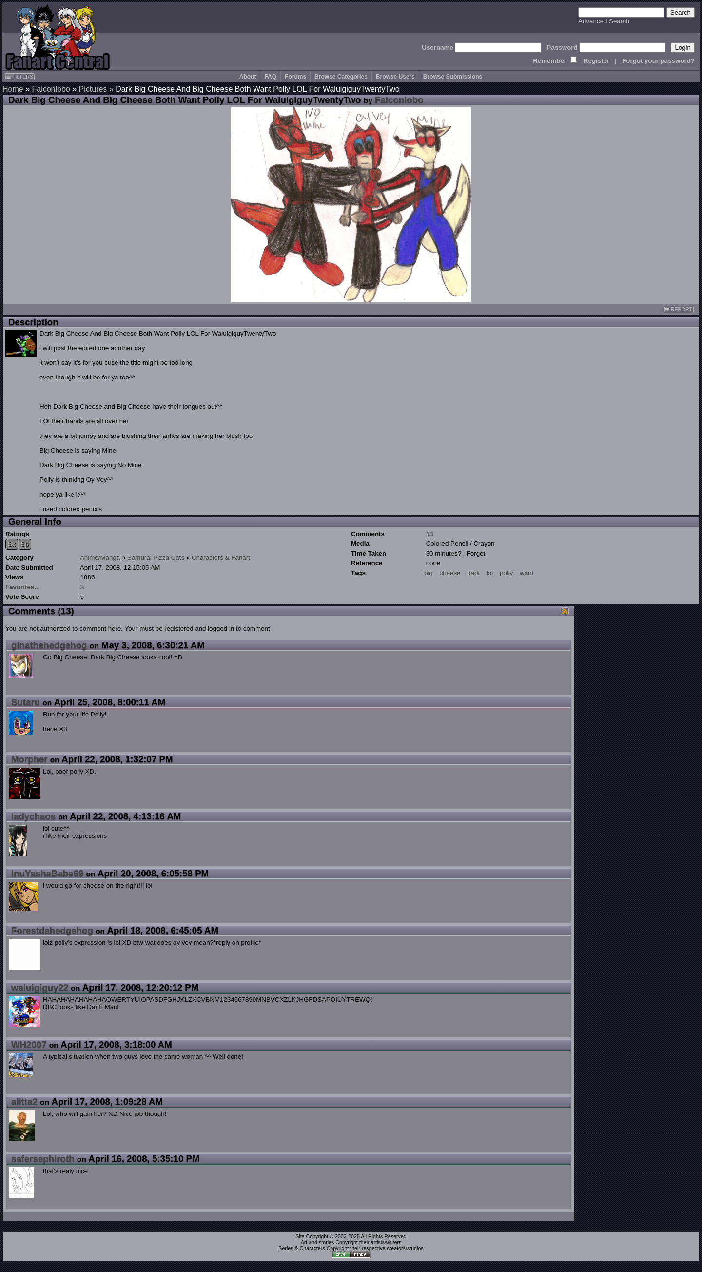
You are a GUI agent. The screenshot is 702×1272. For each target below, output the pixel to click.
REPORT (678, 309)
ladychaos (33, 816)
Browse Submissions (452, 76)
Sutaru (25, 702)
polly (506, 572)
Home (12, 89)
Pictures (93, 89)
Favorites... (22, 587)
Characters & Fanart (221, 557)
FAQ (270, 76)
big (428, 572)
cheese (450, 572)
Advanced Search (603, 21)
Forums (295, 76)
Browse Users (395, 76)
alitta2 (24, 1101)
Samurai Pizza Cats (155, 557)
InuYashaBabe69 (47, 873)
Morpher (29, 759)
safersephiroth (43, 1158)
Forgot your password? (658, 60)
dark (473, 572)
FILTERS (19, 77)
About (247, 76)
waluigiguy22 (39, 987)
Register (596, 60)
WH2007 (29, 1044)
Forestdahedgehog (52, 930)
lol (490, 572)
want (526, 572)
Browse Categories (341, 76)
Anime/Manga (100, 557)
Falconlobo (51, 89)
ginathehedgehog (49, 645)
